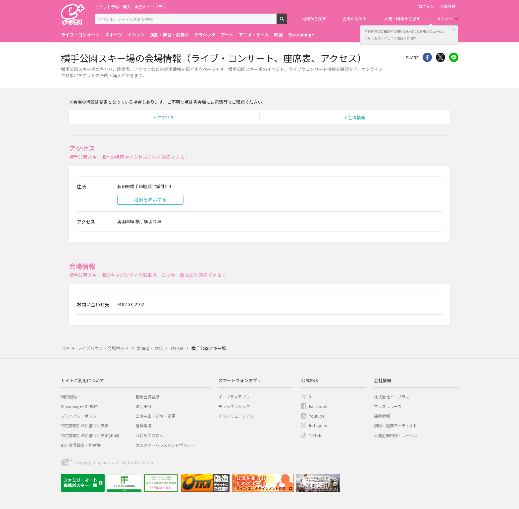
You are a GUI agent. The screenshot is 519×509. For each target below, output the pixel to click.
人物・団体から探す (402, 18)
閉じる (453, 29)
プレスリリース (387, 406)
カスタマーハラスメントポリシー (165, 445)
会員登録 (448, 6)
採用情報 (382, 416)
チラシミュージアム (236, 416)
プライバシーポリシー (81, 416)
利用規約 (69, 396)
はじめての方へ (149, 435)
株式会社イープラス (391, 396)
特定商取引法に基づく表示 (85, 425)
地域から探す (314, 18)
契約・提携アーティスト (395, 425)
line (453, 57)
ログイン (426, 6)
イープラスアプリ (234, 396)
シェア (427, 57)
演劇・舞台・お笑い (169, 34)
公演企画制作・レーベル (396, 435)
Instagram (318, 425)
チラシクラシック (234, 406)
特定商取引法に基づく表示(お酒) (90, 435)
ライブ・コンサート (80, 34)
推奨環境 (143, 425)
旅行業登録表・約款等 (81, 445)
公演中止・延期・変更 (155, 416)
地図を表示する (150, 199)
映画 (278, 34)
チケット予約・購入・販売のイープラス (130, 6)
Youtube (316, 416)
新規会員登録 (147, 396)
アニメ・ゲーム (254, 34)
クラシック (205, 34)
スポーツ (113, 34)
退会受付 (143, 406)
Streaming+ (301, 34)
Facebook (318, 406)
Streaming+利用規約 (79, 406)
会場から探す (354, 18)
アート (227, 34)
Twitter (440, 57)
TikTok (315, 435)
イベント (136, 34)
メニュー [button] (444, 18)
